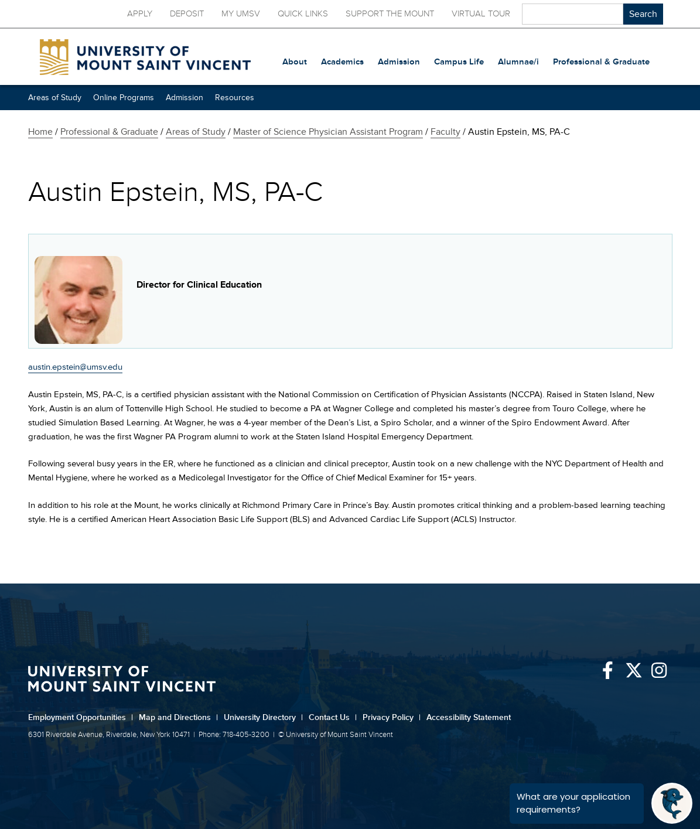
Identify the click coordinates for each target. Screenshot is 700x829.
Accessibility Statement (468, 717)
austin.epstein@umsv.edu (75, 367)
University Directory (263, 717)
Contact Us (333, 717)
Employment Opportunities (80, 717)
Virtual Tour (481, 13)
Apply (139, 13)
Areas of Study (54, 98)
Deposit (187, 13)
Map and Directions (178, 717)
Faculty (445, 132)
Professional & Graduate (109, 132)
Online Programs (123, 98)
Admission (184, 98)
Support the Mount (390, 13)
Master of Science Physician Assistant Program (328, 132)
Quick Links (303, 13)
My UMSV (240, 13)
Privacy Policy (392, 717)
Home (40, 132)
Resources (234, 98)
